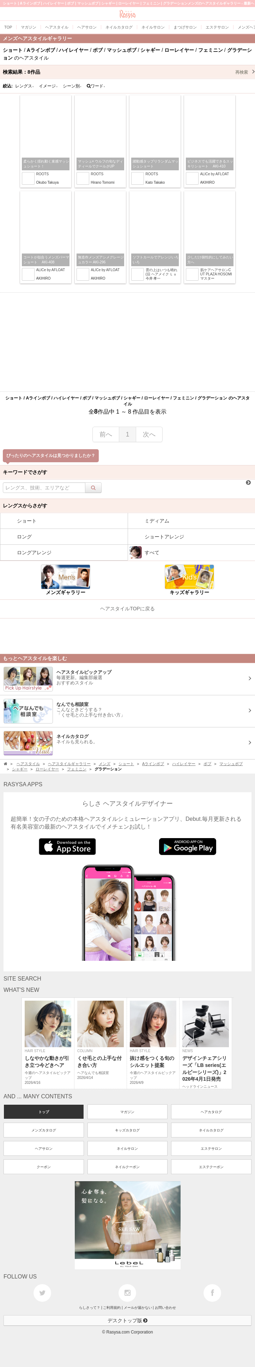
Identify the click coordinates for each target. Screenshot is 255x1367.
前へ (105, 434)
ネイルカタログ (211, 1130)
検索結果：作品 (129, 72)
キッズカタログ (127, 1130)
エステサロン (211, 1149)
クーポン (44, 1167)
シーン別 (72, 86)
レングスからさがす (25, 505)
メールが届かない (138, 1308)
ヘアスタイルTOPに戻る (127, 608)
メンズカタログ (43, 1130)
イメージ (48, 86)
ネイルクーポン (127, 1167)
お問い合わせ (165, 1308)
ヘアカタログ (211, 1112)
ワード (96, 86)
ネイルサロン (127, 1149)
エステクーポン (211, 1167)
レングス (24, 86)
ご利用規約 (112, 1308)
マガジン (127, 1112)
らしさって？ (89, 1308)
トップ (43, 1112)
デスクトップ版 (128, 1320)
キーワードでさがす (25, 472)
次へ (149, 434)
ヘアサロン (44, 1149)
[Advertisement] (127, 342)
